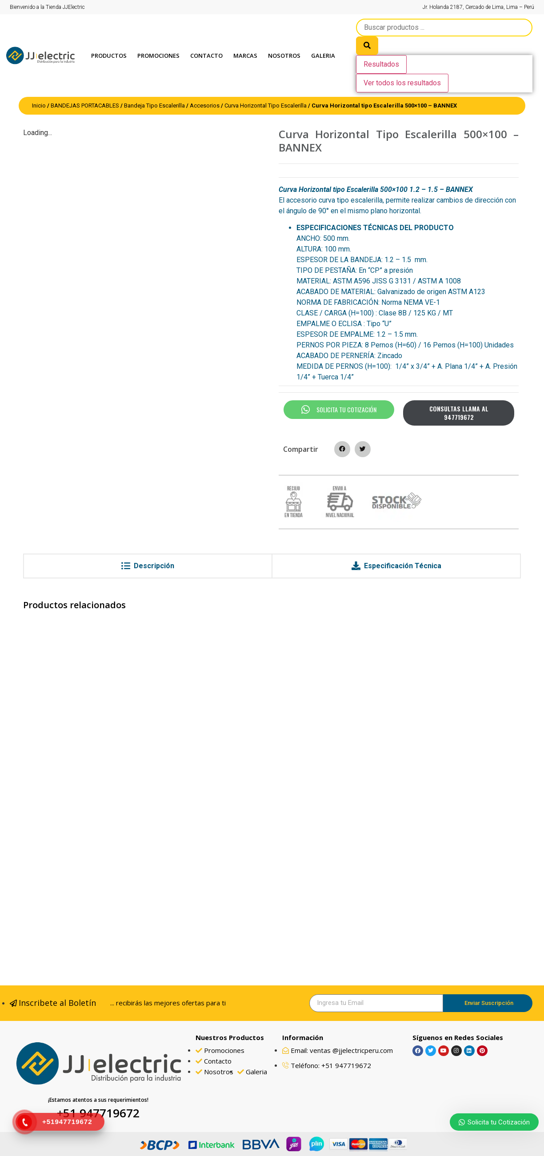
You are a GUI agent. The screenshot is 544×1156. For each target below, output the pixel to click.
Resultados (381, 64)
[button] (342, 449)
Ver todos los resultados (402, 83)
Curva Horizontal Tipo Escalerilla (265, 105)
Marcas (245, 56)
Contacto (206, 56)
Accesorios (205, 105)
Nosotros (284, 56)
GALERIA (323, 56)
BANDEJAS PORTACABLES (85, 105)
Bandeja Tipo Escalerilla (154, 105)
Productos (109, 56)
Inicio (39, 105)
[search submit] (367, 45)
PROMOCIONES (158, 56)
